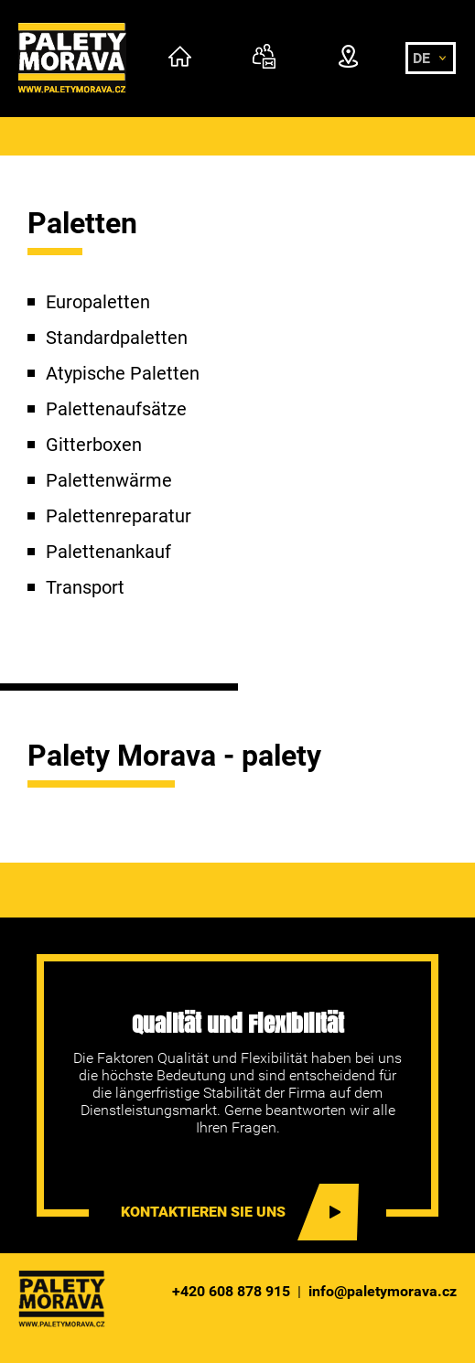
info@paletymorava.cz (382, 1291)
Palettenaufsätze (116, 409)
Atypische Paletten (123, 373)
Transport (85, 587)
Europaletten (98, 302)
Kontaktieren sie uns (203, 1211)
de (421, 58)
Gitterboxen (94, 445)
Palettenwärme (109, 480)
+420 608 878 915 (231, 1291)
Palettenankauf (108, 552)
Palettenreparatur (118, 516)
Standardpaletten (117, 338)
